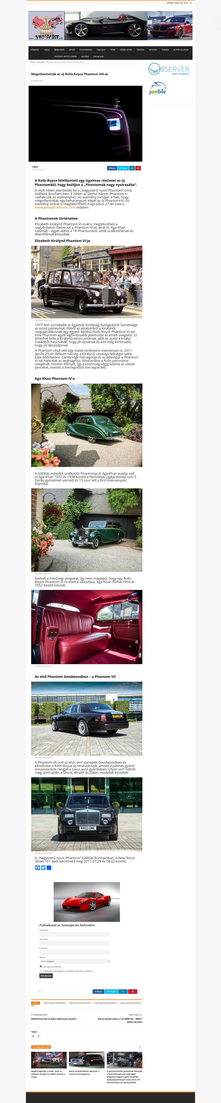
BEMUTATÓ (59, 50)
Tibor (35, 166)
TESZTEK (140, 50)
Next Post (135, 1014)
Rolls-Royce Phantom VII (106, 1003)
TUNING (165, 50)
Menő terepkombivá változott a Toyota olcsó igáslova (84, 1072)
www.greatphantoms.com (55, 207)
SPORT (72, 50)
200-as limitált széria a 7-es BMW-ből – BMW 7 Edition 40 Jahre (120, 1020)
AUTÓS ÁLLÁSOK (181, 50)
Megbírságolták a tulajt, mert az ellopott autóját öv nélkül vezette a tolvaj (48, 1074)
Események (98, 56)
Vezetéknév (43, 930)
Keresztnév (43, 939)
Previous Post (39, 1014)
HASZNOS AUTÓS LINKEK (65, 56)
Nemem (42, 957)
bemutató (41, 62)
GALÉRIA (85, 56)
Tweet (123, 168)
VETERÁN (153, 50)
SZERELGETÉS (126, 50)
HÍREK (47, 50)
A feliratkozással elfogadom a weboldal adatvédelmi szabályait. (66, 971)
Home (33, 62)
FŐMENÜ (35, 50)
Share (112, 168)
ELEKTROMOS (86, 50)
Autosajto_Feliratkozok (50, 966)
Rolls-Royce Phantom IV (55, 1003)
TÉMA (112, 50)
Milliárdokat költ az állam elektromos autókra (53, 1019)
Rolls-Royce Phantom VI (80, 1003)
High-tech (101, 50)
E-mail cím (43, 948)
